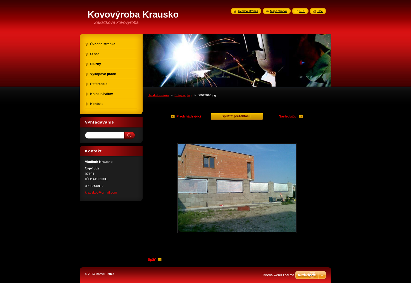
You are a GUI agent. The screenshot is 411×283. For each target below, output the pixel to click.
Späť (152, 259)
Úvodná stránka (158, 95)
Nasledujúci (288, 116)
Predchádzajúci (188, 116)
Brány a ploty (183, 95)
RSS (302, 11)
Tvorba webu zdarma (278, 275)
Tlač (320, 11)
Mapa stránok (278, 11)
